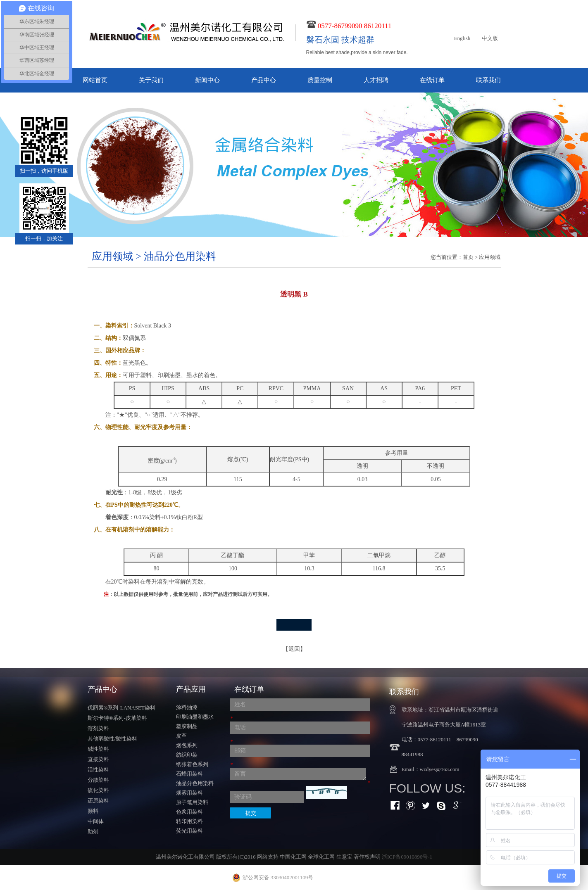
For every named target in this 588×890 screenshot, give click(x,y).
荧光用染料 (189, 831)
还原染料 (98, 800)
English (462, 38)
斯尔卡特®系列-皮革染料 (117, 718)
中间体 (96, 821)
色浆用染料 (189, 812)
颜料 (93, 811)
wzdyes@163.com (439, 769)
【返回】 (294, 649)
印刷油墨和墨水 (195, 717)
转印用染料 (189, 821)
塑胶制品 (187, 726)
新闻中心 (207, 80)
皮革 (181, 736)
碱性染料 (98, 749)
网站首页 (95, 80)
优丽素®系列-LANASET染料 (121, 708)
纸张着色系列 (192, 764)
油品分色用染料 (195, 783)
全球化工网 (321, 857)
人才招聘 (376, 80)
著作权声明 (367, 857)
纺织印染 (187, 755)
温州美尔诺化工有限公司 (185, 857)
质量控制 (319, 80)
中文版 (490, 38)
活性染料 (98, 770)
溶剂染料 (98, 728)
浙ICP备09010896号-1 (407, 857)
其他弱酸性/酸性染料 (113, 739)
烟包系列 (187, 745)
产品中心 (263, 80)
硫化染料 (98, 790)
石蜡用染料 (189, 774)
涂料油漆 (187, 707)
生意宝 (344, 857)
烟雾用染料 (189, 793)
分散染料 (98, 780)
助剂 (93, 831)
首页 (468, 257)
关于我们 (151, 80)
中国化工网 (293, 857)
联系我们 (488, 80)
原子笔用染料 (192, 802)
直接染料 (98, 759)
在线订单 (432, 80)
